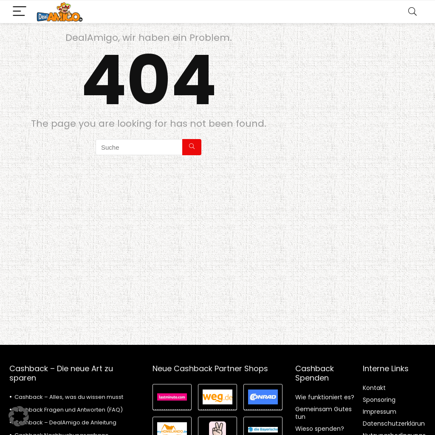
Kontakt (374, 388)
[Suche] (191, 147)
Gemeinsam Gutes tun (323, 413)
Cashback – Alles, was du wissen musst (68, 397)
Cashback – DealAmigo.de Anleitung (65, 422)
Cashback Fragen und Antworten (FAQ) (68, 410)
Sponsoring (379, 399)
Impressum (379, 411)
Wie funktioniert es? (324, 397)
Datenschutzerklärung (396, 423)
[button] (18, 416)
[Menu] (19, 11)
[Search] (412, 11)
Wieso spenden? (319, 428)
